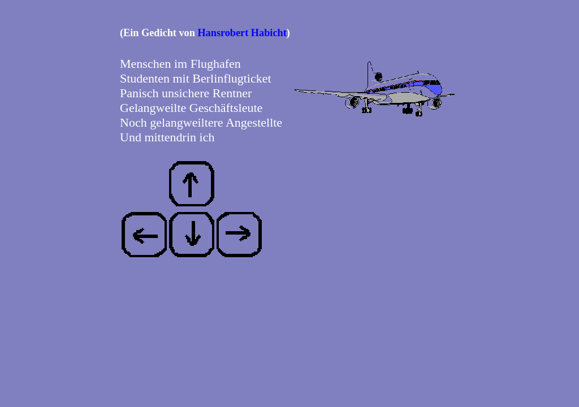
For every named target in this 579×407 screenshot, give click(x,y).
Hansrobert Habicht (241, 32)
